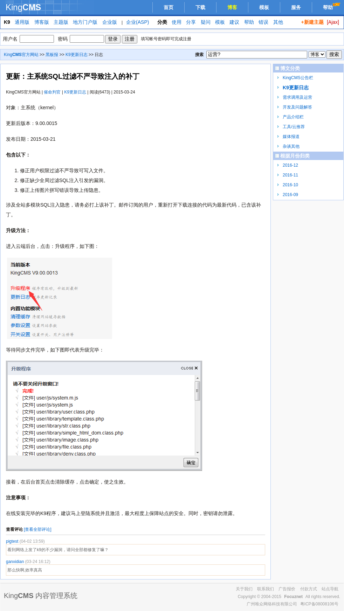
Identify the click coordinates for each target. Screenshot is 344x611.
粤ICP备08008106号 (319, 604)
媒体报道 (291, 136)
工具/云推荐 (294, 126)
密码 (63, 39)
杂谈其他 (291, 146)
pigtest (13, 541)
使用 (176, 22)
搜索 (199, 54)
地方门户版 (85, 22)
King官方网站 (21, 54)
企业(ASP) (137, 22)
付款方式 (308, 588)
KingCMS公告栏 (298, 77)
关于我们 (244, 588)
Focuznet (293, 596)
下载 (200, 7)
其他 (278, 22)
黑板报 (52, 54)
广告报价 (286, 588)
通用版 (22, 22)
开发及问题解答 (297, 107)
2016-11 (290, 175)
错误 (263, 22)
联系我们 (265, 588)
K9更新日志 (77, 54)
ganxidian (15, 561)
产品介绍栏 (293, 116)
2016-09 (290, 194)
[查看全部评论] (37, 529)
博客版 (41, 22)
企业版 (109, 22)
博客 (232, 7)
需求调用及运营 (297, 97)
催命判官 (52, 92)
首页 (168, 7)
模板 (264, 7)
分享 (191, 22)
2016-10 (290, 184)
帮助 (332, 6)
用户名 (10, 39)
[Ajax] (333, 22)
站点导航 (330, 588)
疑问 (206, 22)
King (23, 7)
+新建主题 (312, 22)
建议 (234, 22)
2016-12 (290, 165)
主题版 (61, 22)
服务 (296, 7)
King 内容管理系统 (40, 595)
